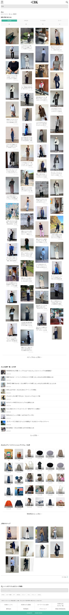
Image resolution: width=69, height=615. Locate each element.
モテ (14, 594)
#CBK (33, 612)
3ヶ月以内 (42, 20)
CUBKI (34, 2)
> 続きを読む (30, 50)
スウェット (34, 594)
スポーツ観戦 (8, 594)
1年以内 (26, 20)
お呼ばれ (18, 594)
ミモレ (28, 594)
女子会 (3, 594)
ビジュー (24, 594)
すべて (59, 20)
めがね (39, 594)
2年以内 (9, 20)
